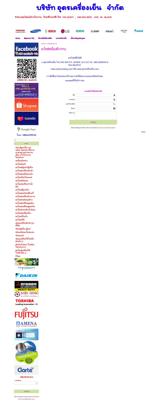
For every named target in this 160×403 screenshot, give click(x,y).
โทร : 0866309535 (26, 135)
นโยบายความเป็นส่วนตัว (24, 399)
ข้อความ (72, 113)
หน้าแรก (43, 44)
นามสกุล (72, 99)
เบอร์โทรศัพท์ (70, 104)
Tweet (143, 132)
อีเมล (73, 108)
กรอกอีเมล (18, 380)
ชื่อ (74, 95)
